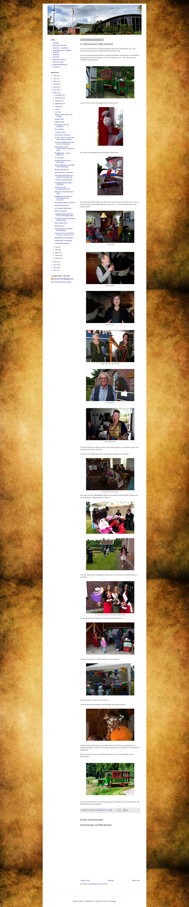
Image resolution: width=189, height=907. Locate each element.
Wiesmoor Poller (58, 62)
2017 (55, 90)
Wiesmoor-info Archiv (60, 45)
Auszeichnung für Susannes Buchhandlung (64, 229)
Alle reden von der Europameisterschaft (62, 188)
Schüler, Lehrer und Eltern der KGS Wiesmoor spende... (64, 138)
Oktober (58, 101)
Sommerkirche (59, 129)
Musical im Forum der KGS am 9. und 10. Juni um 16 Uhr (64, 234)
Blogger (113, 901)
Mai (56, 247)
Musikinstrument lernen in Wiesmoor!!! (63, 161)
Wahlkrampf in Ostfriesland (63, 240)
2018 (55, 87)
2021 (55, 78)
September (59, 103)
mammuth (99, 901)
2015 (55, 262)
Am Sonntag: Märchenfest (63, 208)
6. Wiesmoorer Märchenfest (63, 180)
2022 (55, 76)
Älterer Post (135, 880)
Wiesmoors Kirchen (59, 59)
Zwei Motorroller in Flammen (64, 172)
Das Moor (56, 57)
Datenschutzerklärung (60, 64)
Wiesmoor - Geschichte (60, 48)
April (56, 250)
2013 (55, 267)
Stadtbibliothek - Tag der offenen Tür (62, 154)
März (57, 253)
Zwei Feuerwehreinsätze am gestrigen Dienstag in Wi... (64, 176)
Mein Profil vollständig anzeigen (61, 282)
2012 (55, 270)
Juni (56, 112)
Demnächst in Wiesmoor (63, 135)
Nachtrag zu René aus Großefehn (62, 125)
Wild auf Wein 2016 (61, 223)
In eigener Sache (60, 132)
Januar (57, 258)
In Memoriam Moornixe (62, 243)
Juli (56, 109)
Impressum (56, 67)
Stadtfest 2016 (59, 122)
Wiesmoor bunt (59, 226)
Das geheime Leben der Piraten (65, 202)
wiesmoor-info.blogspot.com (63, 279)
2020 (55, 81)
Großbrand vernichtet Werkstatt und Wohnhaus (65, 219)
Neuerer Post (85, 880)
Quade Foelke (59, 119)
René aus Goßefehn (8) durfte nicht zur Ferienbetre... (64, 143)
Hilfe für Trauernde (61, 211)
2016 (55, 93)
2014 (55, 265)
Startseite (111, 880)
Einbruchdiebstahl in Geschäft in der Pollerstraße (64, 166)
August (57, 106)
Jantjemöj (56, 54)
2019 (55, 84)
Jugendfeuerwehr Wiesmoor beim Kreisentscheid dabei (64, 215)
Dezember (58, 95)
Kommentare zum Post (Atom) (98, 884)
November (58, 98)
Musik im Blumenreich (62, 170)
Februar (58, 255)
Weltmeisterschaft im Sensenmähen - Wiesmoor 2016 (64, 148)
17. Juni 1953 (59, 158)
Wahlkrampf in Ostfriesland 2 (64, 238)
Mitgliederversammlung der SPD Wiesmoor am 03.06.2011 (63, 198)
